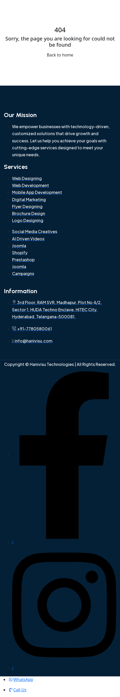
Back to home (60, 55)
